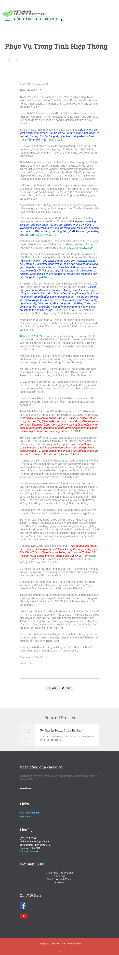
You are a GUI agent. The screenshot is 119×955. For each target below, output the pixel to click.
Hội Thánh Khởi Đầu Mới (69, 943)
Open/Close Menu (6, 10)
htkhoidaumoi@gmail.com (35, 841)
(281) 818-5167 (28, 838)
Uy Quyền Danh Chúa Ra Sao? (61, 730)
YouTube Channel (29, 812)
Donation (25, 816)
